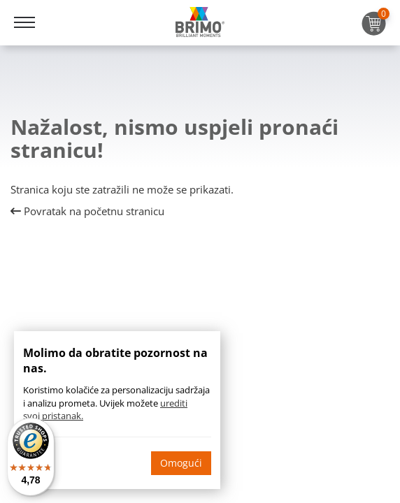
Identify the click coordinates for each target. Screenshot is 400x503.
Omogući (181, 462)
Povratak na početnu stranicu (87, 211)
